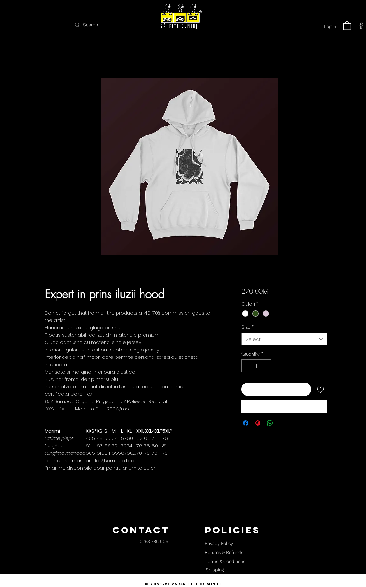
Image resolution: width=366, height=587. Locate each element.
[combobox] (284, 339)
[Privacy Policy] (219, 544)
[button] (347, 25)
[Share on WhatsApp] (270, 423)
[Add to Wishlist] (320, 389)
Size (247, 327)
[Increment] (265, 366)
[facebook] (361, 25)
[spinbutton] (256, 366)
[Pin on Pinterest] (258, 423)
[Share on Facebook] (245, 423)
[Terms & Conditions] (225, 561)
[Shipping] (215, 570)
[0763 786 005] (154, 542)
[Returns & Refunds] (224, 552)
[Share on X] (282, 423)
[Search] (97, 25)
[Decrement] (246, 366)
